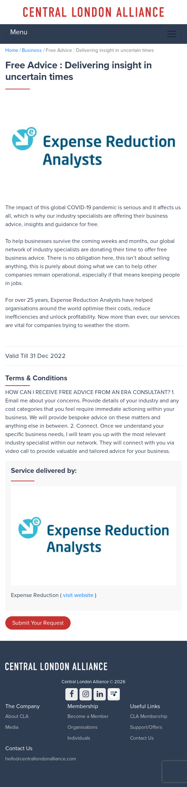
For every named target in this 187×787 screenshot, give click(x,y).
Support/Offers (146, 727)
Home (11, 50)
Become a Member (88, 716)
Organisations (82, 727)
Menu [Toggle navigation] (93, 33)
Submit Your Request (38, 622)
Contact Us (142, 738)
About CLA (16, 716)
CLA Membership (148, 716)
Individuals (78, 738)
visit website (79, 595)
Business (32, 50)
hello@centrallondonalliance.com (40, 759)
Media (11, 727)
